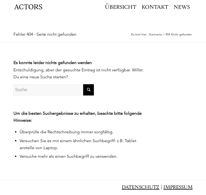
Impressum (178, 187)
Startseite (155, 34)
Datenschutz (140, 187)
